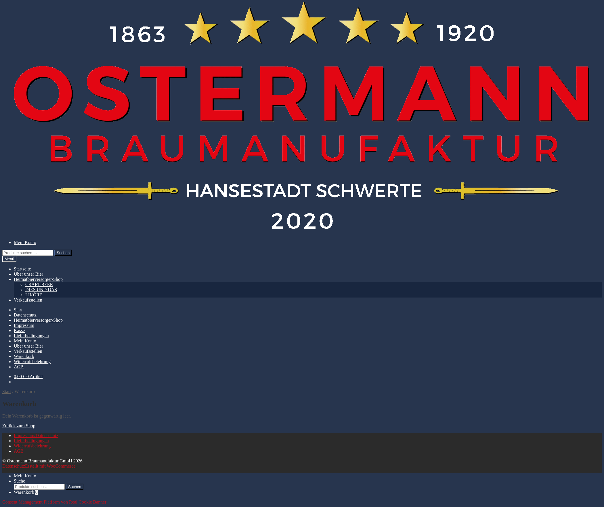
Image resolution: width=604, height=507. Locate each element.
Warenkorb (24, 356)
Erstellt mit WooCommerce (50, 466)
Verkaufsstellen (28, 300)
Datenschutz (25, 314)
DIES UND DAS (41, 289)
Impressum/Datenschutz (36, 435)
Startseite (22, 268)
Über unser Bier (28, 274)
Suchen (63, 253)
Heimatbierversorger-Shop (38, 279)
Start (18, 309)
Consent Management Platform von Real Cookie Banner (54, 502)
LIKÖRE (33, 294)
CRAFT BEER (39, 284)
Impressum (24, 325)
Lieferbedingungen (31, 335)
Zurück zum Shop (18, 425)
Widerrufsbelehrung (32, 361)
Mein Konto (25, 242)
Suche (19, 481)
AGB (19, 366)
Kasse (19, 330)
